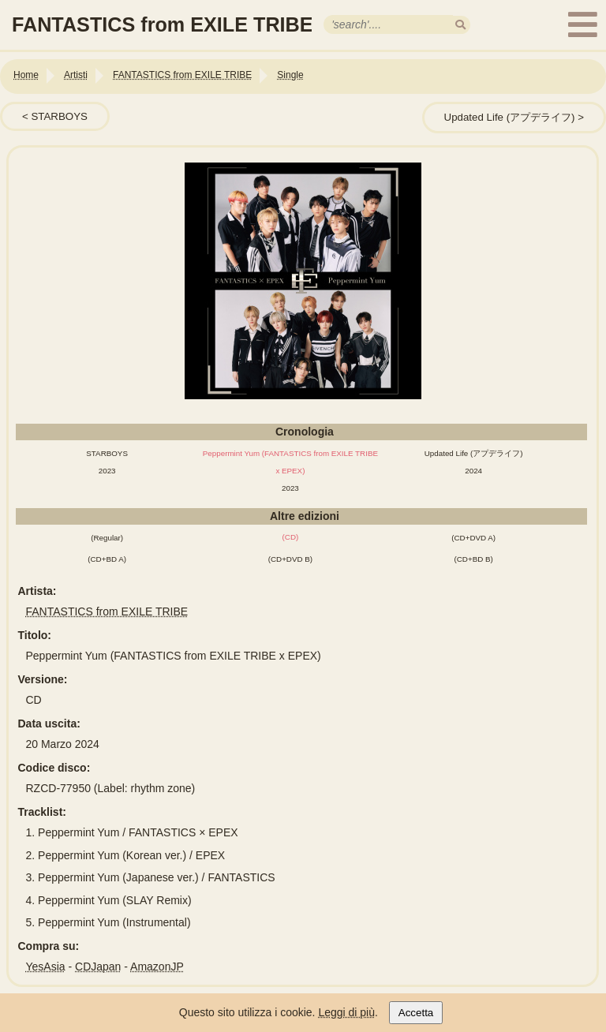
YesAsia (45, 966)
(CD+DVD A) (473, 537)
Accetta (415, 1013)
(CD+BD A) (107, 559)
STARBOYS (59, 116)
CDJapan (98, 966)
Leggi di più (346, 1012)
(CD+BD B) (473, 559)
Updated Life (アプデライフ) (509, 117)
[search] (460, 25)
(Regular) (107, 537)
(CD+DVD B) (290, 559)
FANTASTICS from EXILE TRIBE (107, 611)
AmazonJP (157, 966)
